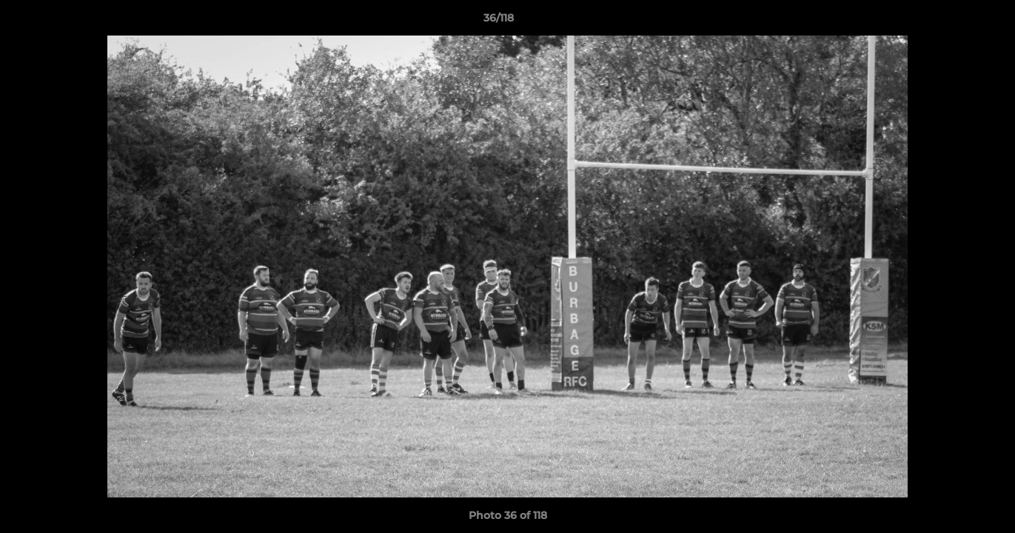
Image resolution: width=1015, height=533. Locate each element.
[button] (953, 21)
